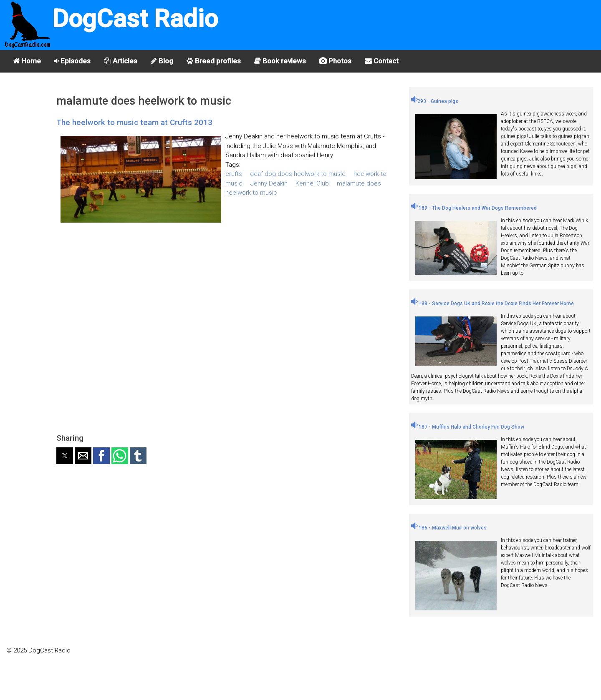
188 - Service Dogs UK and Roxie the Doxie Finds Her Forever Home (492, 303)
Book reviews (280, 61)
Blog (162, 61)
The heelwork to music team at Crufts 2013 (134, 122)
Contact (382, 61)
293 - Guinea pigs (434, 101)
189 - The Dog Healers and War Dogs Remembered (474, 208)
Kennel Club (312, 183)
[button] (64, 455)
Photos (335, 61)
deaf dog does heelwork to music (298, 174)
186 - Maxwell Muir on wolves (449, 528)
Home (27, 61)
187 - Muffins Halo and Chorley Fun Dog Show (467, 427)
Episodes (72, 61)
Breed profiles (214, 61)
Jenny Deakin (269, 183)
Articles (120, 61)
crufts (233, 174)
